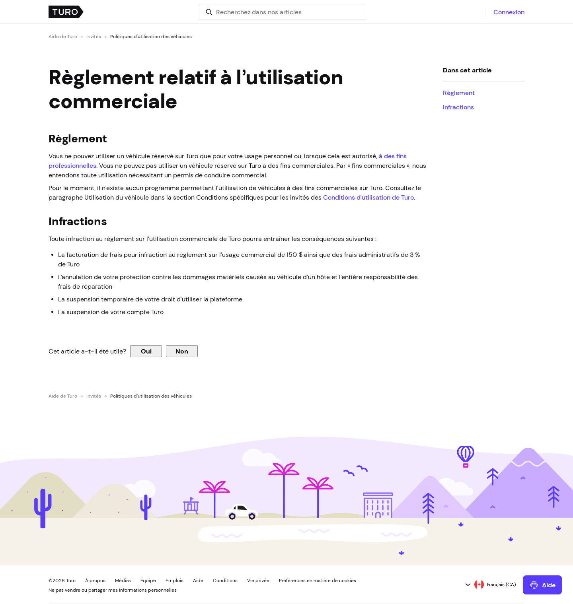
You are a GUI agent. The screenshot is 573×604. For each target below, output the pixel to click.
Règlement (459, 92)
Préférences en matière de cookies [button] (317, 580)
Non (181, 351)
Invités (93, 36)
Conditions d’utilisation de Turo (368, 197)
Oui (146, 351)
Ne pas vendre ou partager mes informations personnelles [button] (113, 590)
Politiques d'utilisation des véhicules (151, 36)
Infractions (458, 107)
